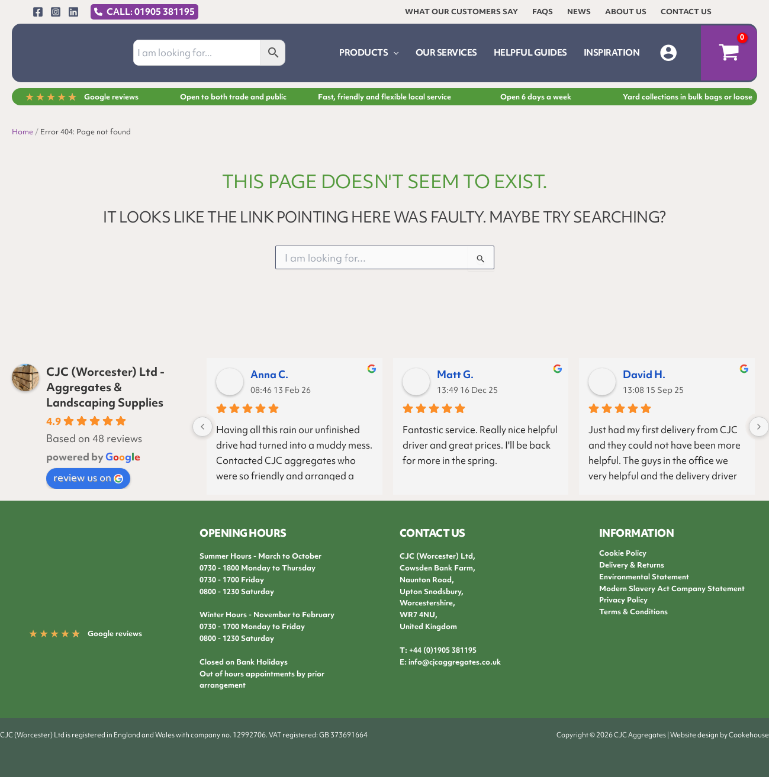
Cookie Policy (622, 553)
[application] (393, 53)
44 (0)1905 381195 (445, 650)
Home (22, 132)
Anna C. (269, 374)
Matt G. (455, 374)
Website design (694, 735)
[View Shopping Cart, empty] (729, 53)
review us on (88, 477)
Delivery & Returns (631, 565)
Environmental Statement (644, 577)
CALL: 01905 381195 (151, 12)
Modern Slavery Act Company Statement (672, 588)
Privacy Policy (623, 600)
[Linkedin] (73, 12)
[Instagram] (55, 12)
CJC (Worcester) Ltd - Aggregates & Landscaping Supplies (105, 387)
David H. (644, 374)
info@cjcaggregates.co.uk (454, 662)
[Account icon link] (668, 53)
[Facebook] (38, 12)
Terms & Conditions (633, 612)
